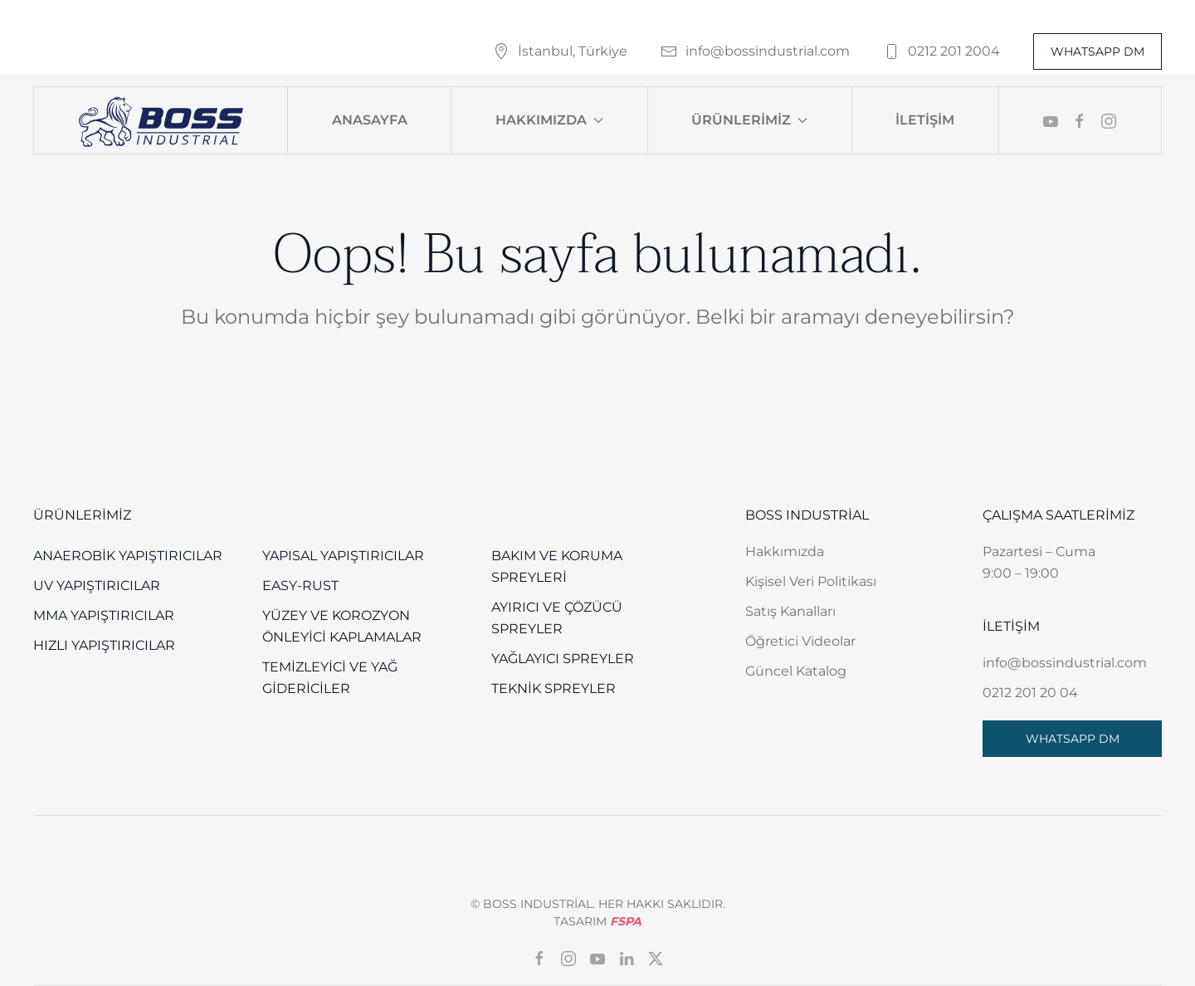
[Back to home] (161, 120)
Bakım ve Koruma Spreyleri (556, 566)
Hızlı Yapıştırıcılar (104, 645)
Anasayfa (369, 120)
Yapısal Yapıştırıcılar (343, 556)
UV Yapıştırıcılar (96, 585)
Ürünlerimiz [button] (749, 120)
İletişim (924, 120)
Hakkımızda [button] (549, 120)
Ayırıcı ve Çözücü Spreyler (556, 618)
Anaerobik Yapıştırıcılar (127, 556)
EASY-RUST (300, 585)
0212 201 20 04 (1030, 692)
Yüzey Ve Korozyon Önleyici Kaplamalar (342, 626)
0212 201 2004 (941, 51)
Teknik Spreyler (553, 688)
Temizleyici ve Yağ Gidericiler (330, 677)
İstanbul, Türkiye (560, 51)
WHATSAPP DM (1097, 51)
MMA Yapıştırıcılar (103, 615)
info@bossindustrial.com (755, 51)
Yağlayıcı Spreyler (562, 658)
